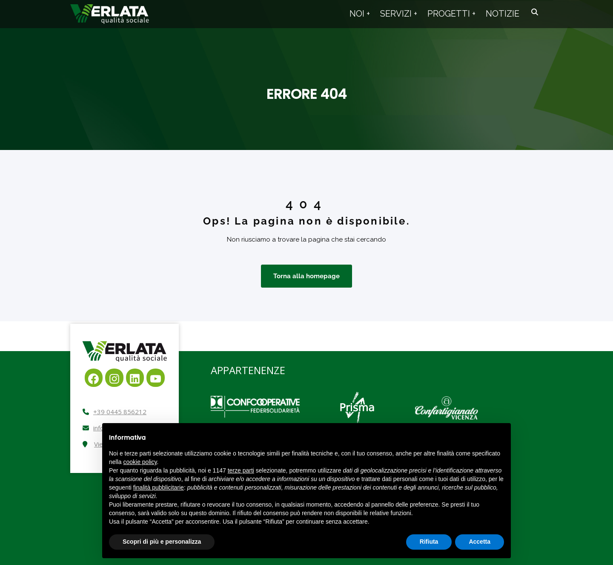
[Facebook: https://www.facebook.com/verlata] (94, 378)
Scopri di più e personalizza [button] (162, 541)
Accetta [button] (479, 541)
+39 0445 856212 (119, 411)
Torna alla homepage (306, 276)
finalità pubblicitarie (158, 487)
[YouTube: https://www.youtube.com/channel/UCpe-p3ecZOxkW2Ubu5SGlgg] (155, 378)
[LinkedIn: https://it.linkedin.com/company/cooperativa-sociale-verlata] (135, 378)
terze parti (241, 470)
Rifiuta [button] (429, 541)
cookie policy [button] (140, 461)
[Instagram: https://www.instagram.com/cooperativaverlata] (114, 378)
